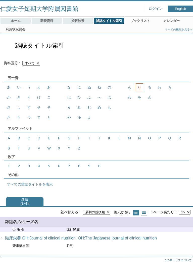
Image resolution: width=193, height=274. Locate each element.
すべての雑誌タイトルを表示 (30, 184)
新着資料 (46, 21)
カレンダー (171, 21)
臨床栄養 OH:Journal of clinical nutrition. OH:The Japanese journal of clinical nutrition (81, 238)
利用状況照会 (15, 29)
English (180, 9)
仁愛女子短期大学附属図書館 (39, 8)
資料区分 (11, 63)
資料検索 (77, 21)
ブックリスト (140, 21)
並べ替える (69, 212)
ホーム (16, 21)
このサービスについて (178, 260)
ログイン (156, 9)
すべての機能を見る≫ (178, 29)
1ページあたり (162, 212)
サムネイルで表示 (144, 213)
